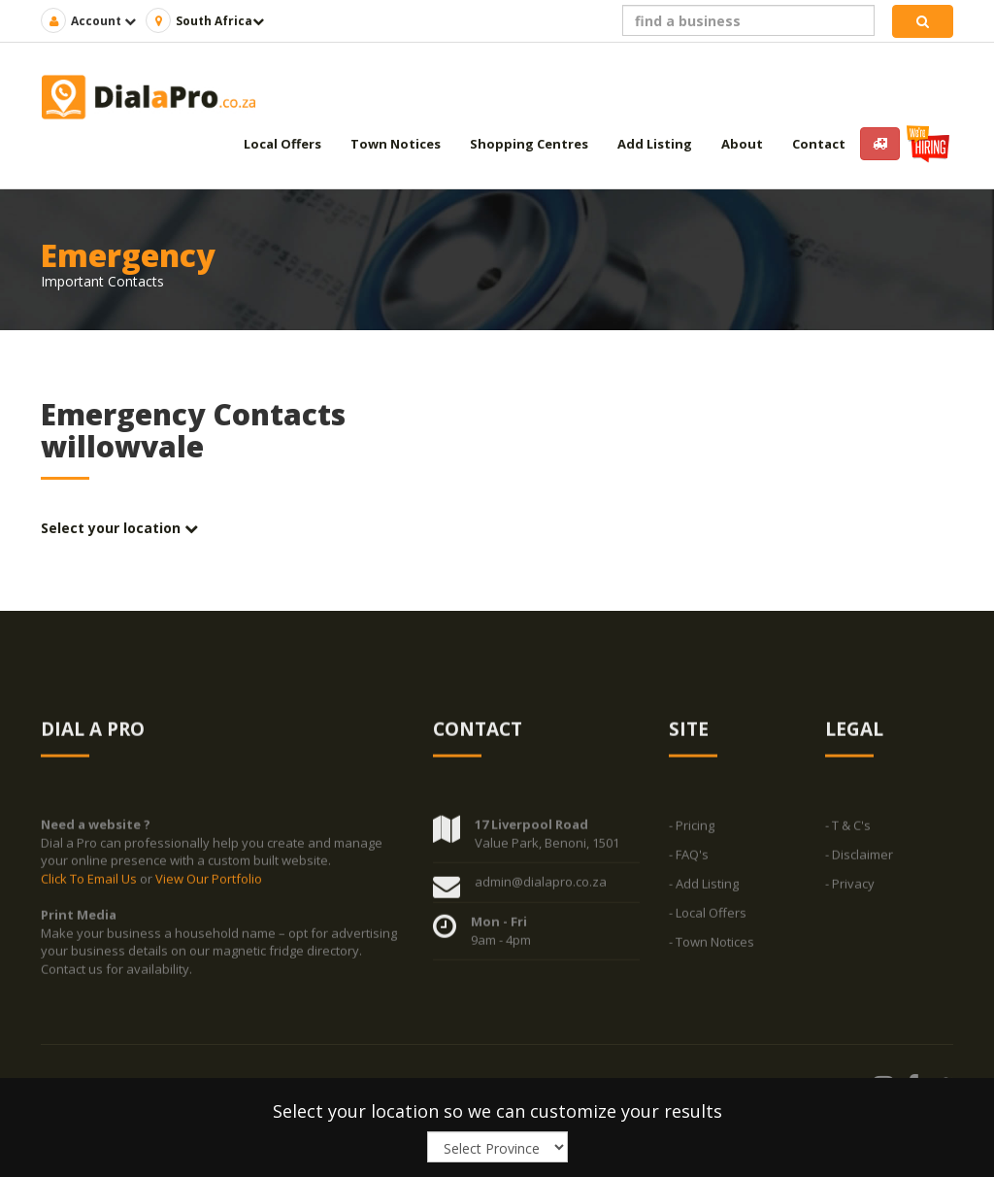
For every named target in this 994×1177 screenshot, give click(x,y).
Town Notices (395, 143)
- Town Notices (711, 949)
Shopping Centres (529, 143)
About (742, 143)
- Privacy (850, 890)
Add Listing (654, 143)
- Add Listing (704, 890)
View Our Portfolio (208, 885)
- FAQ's (689, 861)
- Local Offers (707, 919)
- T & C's (848, 832)
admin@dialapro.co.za (541, 888)
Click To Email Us (90, 885)
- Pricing (691, 832)
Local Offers (282, 143)
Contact (818, 143)
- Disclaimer (859, 861)
